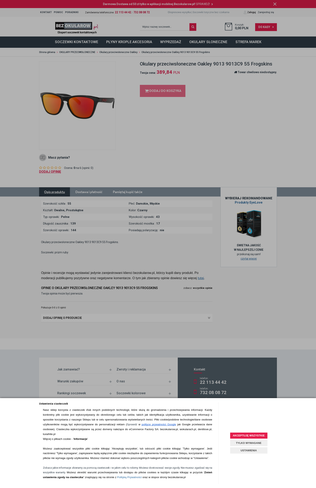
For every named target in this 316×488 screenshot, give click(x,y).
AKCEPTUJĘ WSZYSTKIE (249, 435)
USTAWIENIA (249, 450)
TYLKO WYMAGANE (248, 442)
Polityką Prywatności (129, 477)
